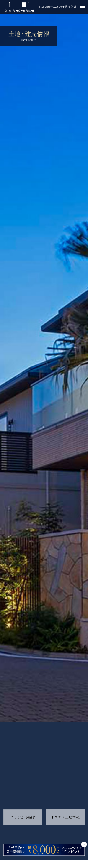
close (84, 844)
